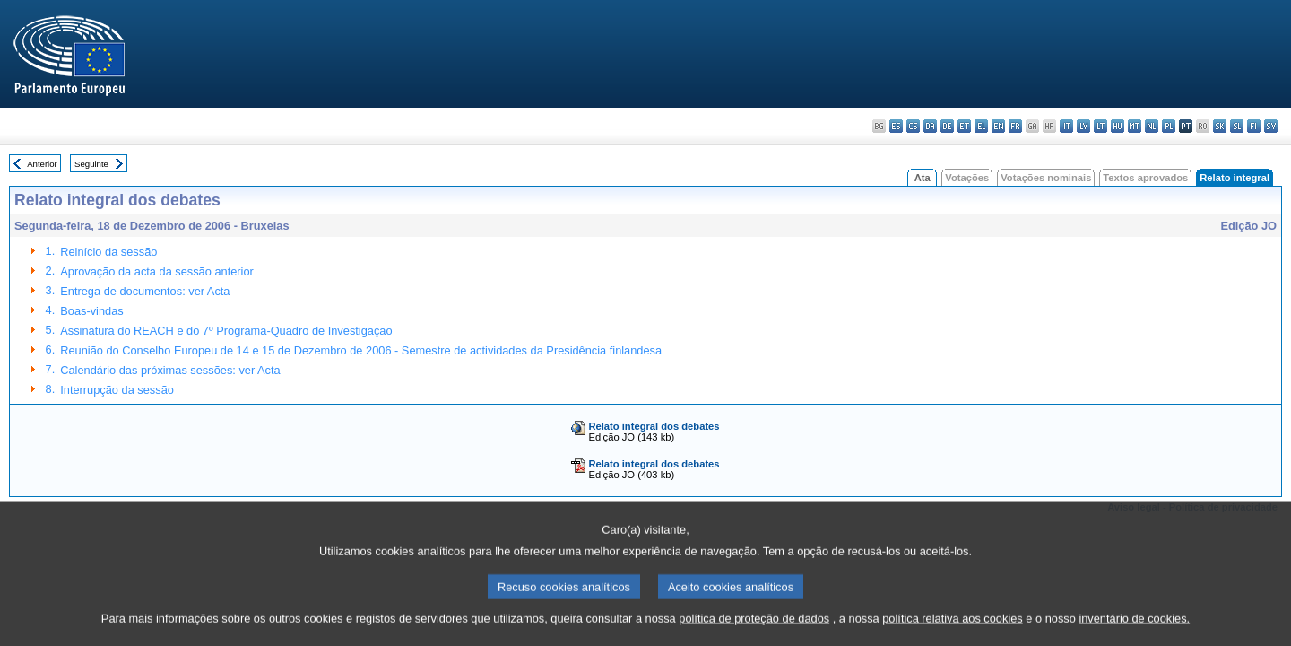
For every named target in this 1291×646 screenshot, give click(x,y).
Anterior (42, 164)
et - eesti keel (964, 126)
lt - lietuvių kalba (1100, 126)
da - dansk (930, 126)
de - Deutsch (947, 126)
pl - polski (1168, 126)
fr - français (1015, 126)
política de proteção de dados (754, 630)
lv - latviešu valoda (1083, 126)
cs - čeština (913, 126)
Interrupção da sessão (117, 390)
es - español (896, 126)
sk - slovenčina (1219, 126)
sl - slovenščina (1236, 126)
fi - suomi (1254, 126)
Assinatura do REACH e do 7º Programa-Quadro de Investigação (226, 330)
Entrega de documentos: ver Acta (145, 291)
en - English (998, 126)
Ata (922, 177)
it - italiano (1066, 126)
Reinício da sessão (108, 251)
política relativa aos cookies (952, 630)
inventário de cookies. (1134, 630)
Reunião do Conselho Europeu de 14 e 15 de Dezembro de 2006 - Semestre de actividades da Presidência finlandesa (361, 350)
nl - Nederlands (1151, 126)
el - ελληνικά (981, 126)
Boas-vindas (91, 311)
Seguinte (91, 164)
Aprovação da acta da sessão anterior (157, 271)
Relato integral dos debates (653, 426)
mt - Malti (1134, 126)
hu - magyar (1117, 126)
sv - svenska (1271, 126)
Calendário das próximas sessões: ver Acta (170, 370)
